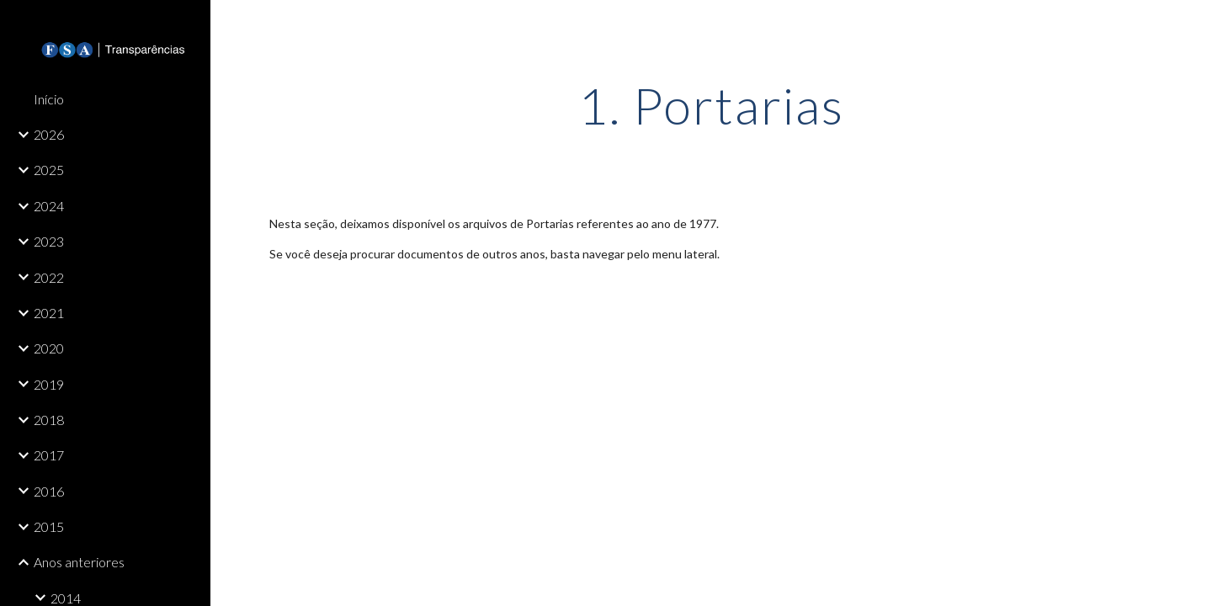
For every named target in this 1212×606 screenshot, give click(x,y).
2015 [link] (49, 526)
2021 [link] (49, 313)
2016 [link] (49, 491)
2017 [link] (49, 455)
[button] (1192, 23)
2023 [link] (49, 241)
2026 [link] (49, 134)
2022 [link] (49, 277)
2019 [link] (49, 384)
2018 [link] (49, 420)
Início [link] (49, 99)
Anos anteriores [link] (79, 562)
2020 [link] (49, 348)
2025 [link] (49, 170)
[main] (711, 105)
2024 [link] (49, 206)
